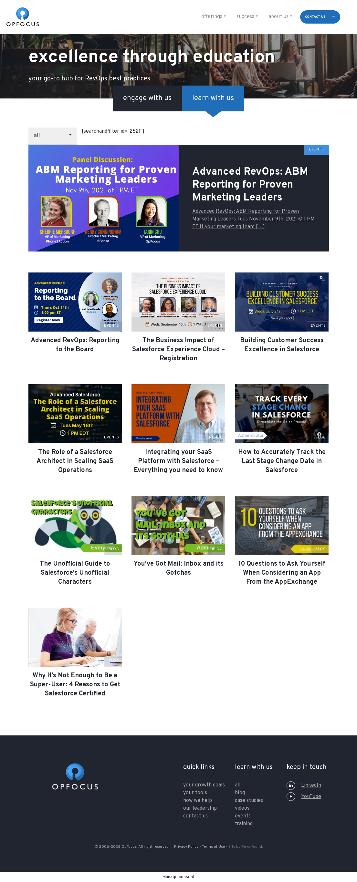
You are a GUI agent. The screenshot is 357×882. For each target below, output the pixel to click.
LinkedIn (304, 785)
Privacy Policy (186, 846)
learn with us (213, 98)
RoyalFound (251, 846)
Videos (242, 808)
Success (245, 17)
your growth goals (204, 785)
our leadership (200, 808)
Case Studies (249, 800)
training (244, 824)
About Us (278, 17)
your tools (195, 793)
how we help (197, 800)
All (238, 785)
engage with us (147, 98)
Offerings (211, 17)
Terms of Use (213, 846)
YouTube (304, 797)
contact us (315, 17)
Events (243, 816)
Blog (240, 793)
